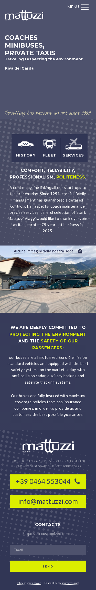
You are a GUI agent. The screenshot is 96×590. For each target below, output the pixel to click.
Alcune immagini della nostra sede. (48, 251)
